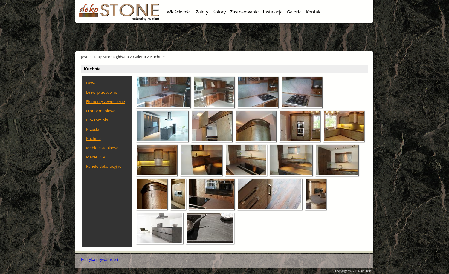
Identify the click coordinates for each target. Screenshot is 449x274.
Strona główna (116, 56)
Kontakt (314, 12)
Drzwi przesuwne (101, 92)
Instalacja (273, 12)
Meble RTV (95, 157)
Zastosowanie (244, 12)
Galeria (294, 12)
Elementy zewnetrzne (105, 101)
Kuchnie (157, 56)
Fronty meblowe (100, 110)
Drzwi (91, 83)
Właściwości (179, 12)
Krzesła (92, 129)
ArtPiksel (366, 271)
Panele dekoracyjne (103, 166)
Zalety (202, 12)
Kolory (219, 12)
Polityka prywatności (99, 259)
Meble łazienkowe (102, 147)
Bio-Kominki (97, 120)
